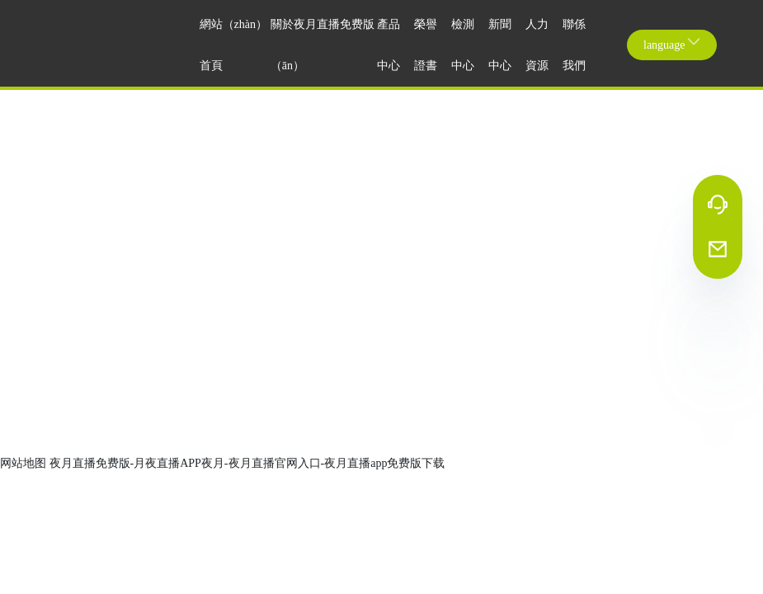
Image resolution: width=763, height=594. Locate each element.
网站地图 (23, 463)
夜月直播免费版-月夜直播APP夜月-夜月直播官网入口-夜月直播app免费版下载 (247, 463)
